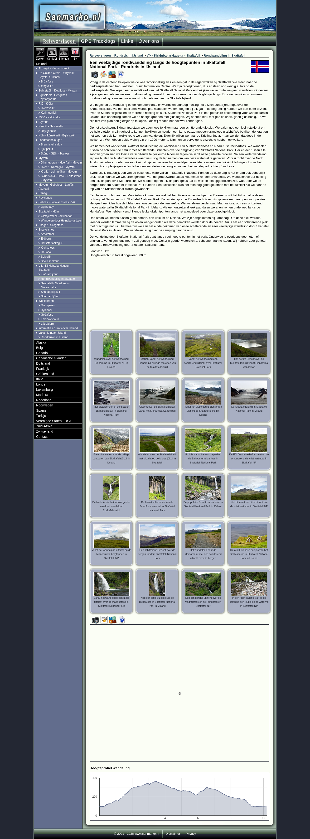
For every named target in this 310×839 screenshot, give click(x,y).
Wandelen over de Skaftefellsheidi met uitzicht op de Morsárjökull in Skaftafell (157, 458)
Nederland (44, 400)
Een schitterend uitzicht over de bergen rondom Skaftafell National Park (157, 554)
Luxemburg (44, 389)
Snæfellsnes (46, 229)
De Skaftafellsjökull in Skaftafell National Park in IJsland (249, 408)
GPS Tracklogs (98, 41)
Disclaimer (173, 833)
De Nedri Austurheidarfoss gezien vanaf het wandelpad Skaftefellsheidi (111, 506)
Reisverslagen (59, 41)
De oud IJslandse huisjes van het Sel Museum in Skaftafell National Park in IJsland (249, 554)
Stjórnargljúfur (50, 296)
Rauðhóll (46, 252)
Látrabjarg (47, 323)
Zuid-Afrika (44, 426)
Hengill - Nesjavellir (51, 126)
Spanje (41, 410)
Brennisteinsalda (51, 144)
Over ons (149, 41)
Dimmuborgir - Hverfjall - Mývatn (61, 162)
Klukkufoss (48, 247)
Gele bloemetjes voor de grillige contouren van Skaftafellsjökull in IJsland (111, 458)
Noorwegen (44, 405)
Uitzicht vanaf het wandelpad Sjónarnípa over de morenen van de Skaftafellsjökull (157, 362)
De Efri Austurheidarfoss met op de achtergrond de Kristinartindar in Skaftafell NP (249, 458)
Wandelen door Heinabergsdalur (61, 220)
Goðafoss (47, 314)
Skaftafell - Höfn (49, 211)
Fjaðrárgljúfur (49, 274)
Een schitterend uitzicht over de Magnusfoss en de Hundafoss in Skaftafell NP (203, 601)
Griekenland (45, 374)
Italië (39, 379)
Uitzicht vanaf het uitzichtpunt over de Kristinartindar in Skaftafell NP (249, 504)
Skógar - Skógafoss (51, 225)
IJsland (41, 64)
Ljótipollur (47, 149)
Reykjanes (45, 197)
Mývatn (43, 158)
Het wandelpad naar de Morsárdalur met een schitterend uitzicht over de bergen (203, 554)
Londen (41, 384)
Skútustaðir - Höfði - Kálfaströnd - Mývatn (61, 178)
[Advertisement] (183, 293)
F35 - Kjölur (46, 103)
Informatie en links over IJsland (58, 328)
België (40, 348)
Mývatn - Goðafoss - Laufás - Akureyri (57, 186)
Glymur (43, 122)
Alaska (41, 342)
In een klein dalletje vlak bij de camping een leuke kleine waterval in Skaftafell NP (248, 601)
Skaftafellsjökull (51, 292)
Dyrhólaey (47, 206)
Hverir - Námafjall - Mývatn (58, 167)
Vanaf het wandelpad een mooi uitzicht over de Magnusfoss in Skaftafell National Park (111, 601)
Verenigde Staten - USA (54, 421)
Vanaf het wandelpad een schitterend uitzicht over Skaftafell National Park (203, 362)
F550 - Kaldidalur (49, 117)
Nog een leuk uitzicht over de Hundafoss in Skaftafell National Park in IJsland (157, 601)
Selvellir (46, 256)
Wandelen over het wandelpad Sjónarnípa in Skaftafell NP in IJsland (111, 362)
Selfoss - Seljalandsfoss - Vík (57, 202)
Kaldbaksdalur (50, 319)
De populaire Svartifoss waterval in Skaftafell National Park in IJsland (203, 504)
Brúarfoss (47, 81)
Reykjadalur (48, 131)
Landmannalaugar (50, 140)
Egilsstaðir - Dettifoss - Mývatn (58, 90)
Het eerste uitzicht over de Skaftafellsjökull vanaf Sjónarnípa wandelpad (249, 362)
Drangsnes (48, 305)
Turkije (41, 416)
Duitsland (43, 363)
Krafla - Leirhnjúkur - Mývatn (59, 171)
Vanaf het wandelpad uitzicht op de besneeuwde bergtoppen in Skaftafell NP (111, 554)
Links (127, 41)
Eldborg (46, 238)
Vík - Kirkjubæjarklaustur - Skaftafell (55, 267)
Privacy (191, 833)
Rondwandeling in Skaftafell (58, 278)
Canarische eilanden (51, 358)
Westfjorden (46, 301)
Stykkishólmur (50, 261)
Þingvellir (47, 86)
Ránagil (43, 193)
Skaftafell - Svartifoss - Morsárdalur (55, 285)
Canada (42, 353)
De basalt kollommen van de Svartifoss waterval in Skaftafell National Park (157, 506)
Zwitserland (44, 431)
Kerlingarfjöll (49, 112)
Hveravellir (47, 108)
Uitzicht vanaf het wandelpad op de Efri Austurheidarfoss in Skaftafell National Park (203, 458)
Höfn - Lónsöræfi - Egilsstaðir (57, 135)
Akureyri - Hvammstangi (54, 68)
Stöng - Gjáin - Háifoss (55, 153)
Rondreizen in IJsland (54, 337)
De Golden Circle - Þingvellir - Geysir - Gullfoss (57, 75)
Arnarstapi (47, 234)
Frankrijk (42, 369)
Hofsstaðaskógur (51, 243)
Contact (42, 437)
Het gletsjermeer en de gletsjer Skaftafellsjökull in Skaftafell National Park (111, 410)
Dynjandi (46, 310)
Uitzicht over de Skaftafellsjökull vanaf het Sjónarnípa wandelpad (157, 408)
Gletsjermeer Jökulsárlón (57, 216)
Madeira (42, 395)
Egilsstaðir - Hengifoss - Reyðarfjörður (54, 97)
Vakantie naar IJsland (52, 332)
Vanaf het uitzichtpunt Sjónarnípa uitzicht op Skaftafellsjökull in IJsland (203, 410)
